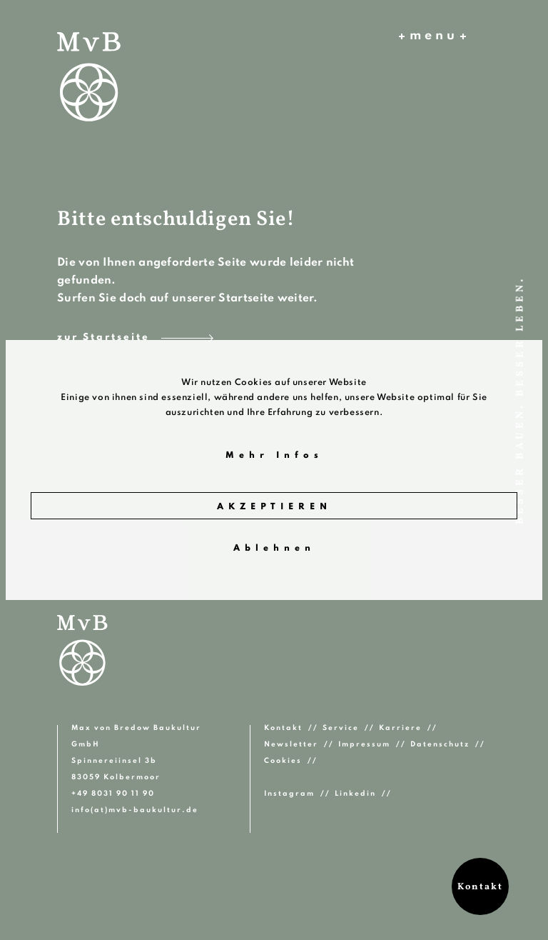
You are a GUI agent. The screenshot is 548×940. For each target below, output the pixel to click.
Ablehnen (274, 548)
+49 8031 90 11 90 (113, 793)
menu (432, 36)
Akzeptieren (274, 507)
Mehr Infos (274, 455)
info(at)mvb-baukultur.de (134, 810)
